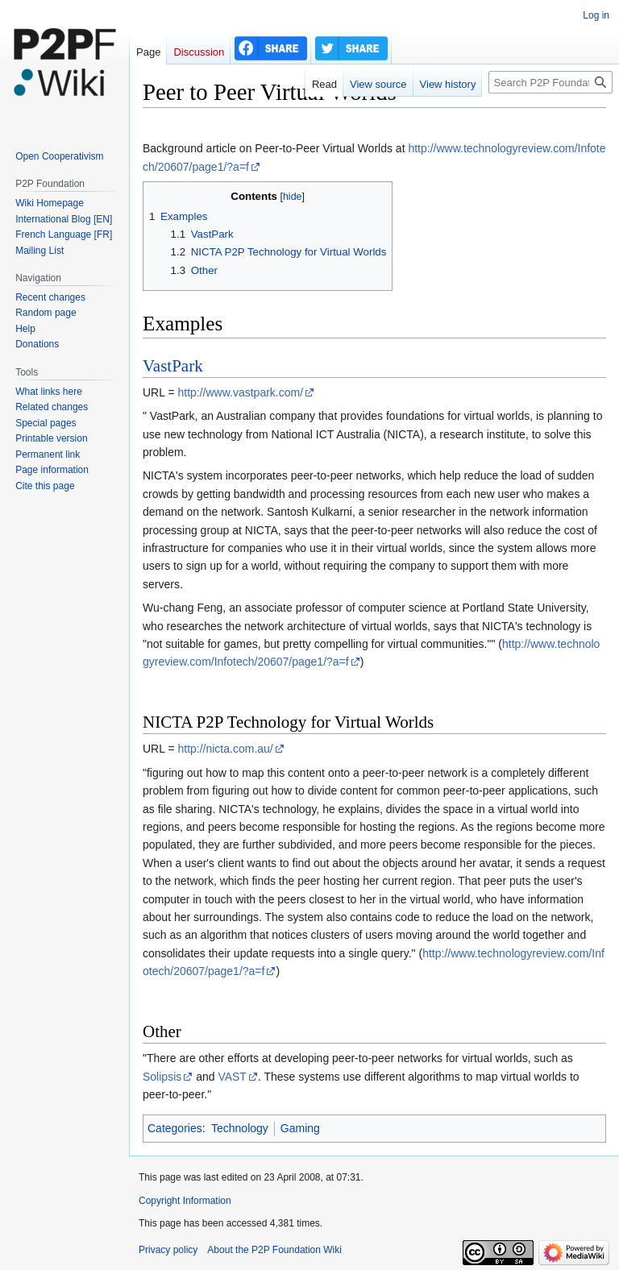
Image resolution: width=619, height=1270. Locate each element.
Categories (174, 1128)
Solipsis (162, 1076)
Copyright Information (185, 1200)
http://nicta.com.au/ (224, 748)
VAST (232, 1076)
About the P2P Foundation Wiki (274, 1249)
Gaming (300, 1128)
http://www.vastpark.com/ (240, 392)
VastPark (173, 366)
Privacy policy (168, 1249)
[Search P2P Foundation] (550, 82)
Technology (239, 1128)
